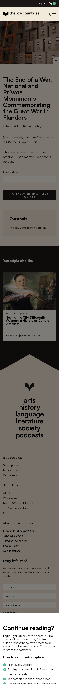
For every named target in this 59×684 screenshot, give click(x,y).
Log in (6, 636)
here (48, 646)
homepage (25, 649)
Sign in (42, 3)
